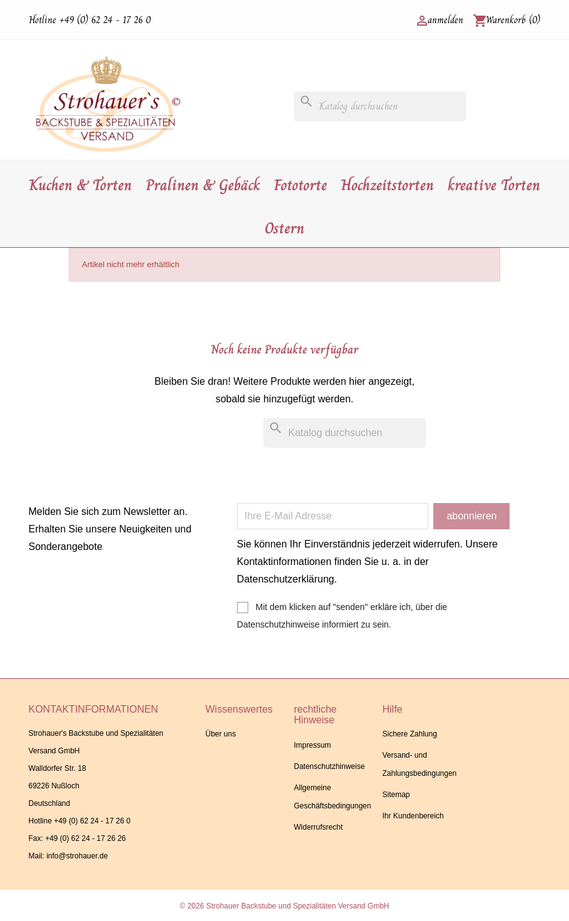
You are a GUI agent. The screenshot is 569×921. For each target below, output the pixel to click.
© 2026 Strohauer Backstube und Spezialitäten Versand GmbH (284, 906)
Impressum (312, 745)
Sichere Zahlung (409, 734)
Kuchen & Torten (80, 185)
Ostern (284, 228)
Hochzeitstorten (387, 185)
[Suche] (380, 106)
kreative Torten (494, 185)
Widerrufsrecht (318, 827)
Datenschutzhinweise (329, 766)
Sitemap (396, 794)
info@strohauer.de (77, 856)
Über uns (220, 734)
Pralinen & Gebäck (203, 185)
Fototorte (300, 185)
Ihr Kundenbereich (412, 816)
